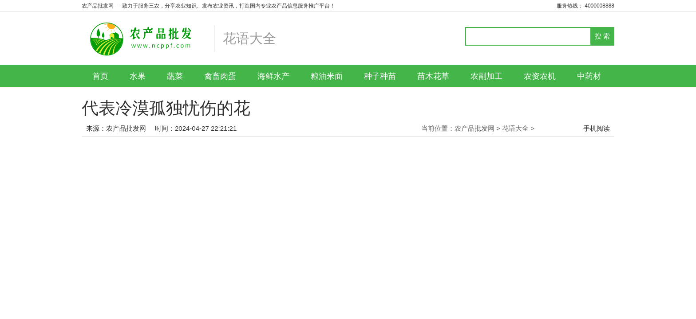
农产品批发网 (126, 128)
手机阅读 (596, 128)
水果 (138, 76)
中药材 (589, 76)
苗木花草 (433, 76)
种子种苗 (380, 76)
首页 (100, 76)
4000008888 (599, 6)
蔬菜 (175, 76)
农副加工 (486, 76)
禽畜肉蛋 (220, 76)
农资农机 (540, 76)
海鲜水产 (273, 76)
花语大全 (515, 128)
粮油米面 (327, 76)
